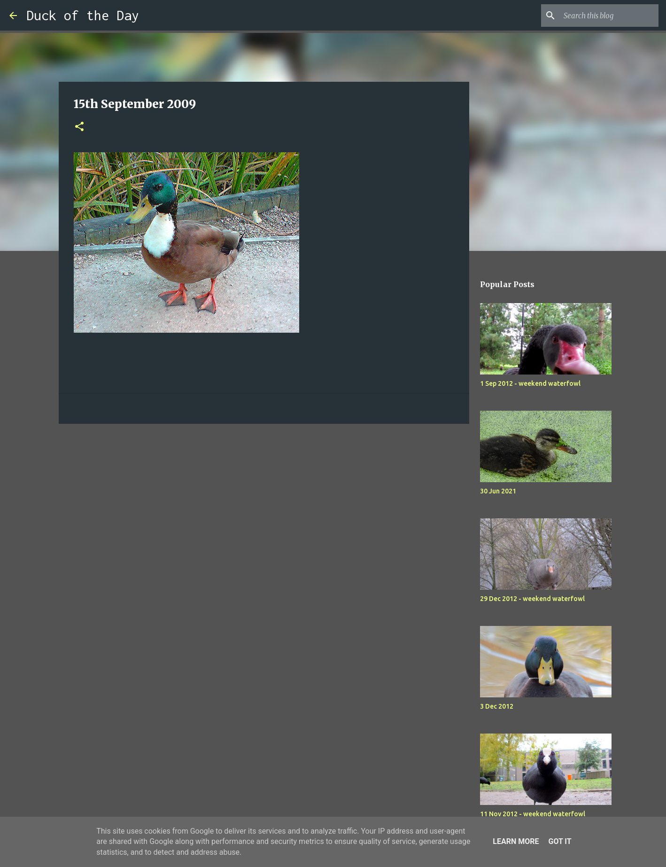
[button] (79, 127)
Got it (559, 841)
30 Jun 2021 (498, 491)
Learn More (516, 841)
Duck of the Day (82, 15)
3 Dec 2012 (496, 706)
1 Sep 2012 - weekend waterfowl (530, 383)
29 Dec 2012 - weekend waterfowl (532, 598)
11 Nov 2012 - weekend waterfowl (532, 814)
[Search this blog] (609, 15)
